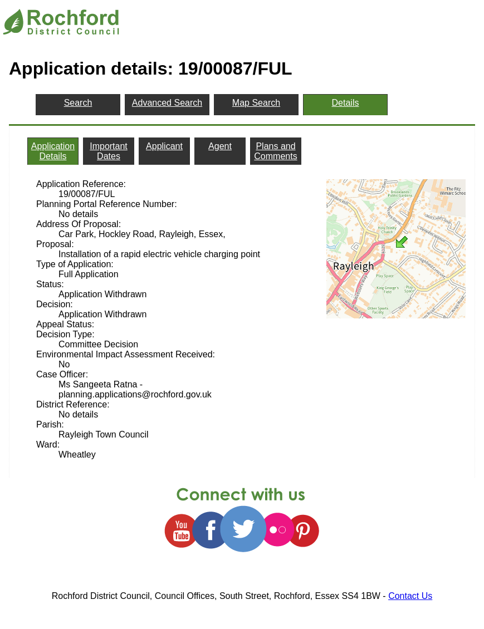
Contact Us (410, 596)
